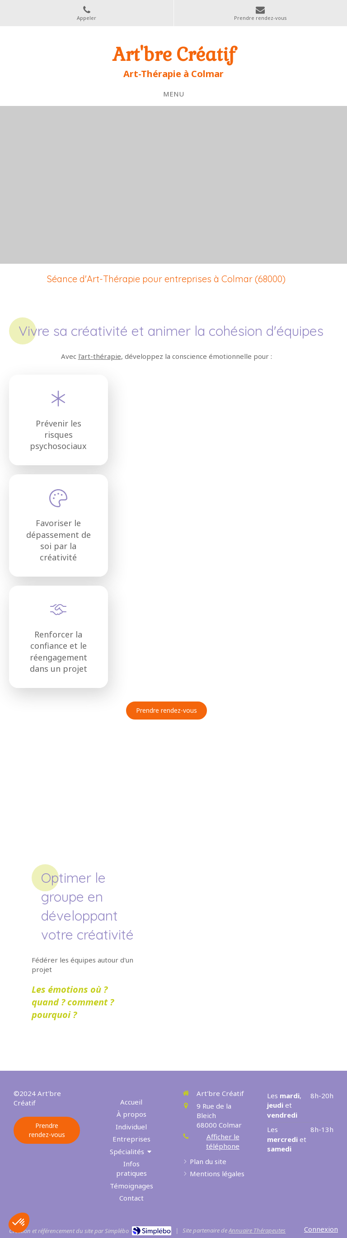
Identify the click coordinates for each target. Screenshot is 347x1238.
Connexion (321, 1228)
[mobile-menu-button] (173, 94)
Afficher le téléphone (222, 1141)
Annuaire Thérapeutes (257, 1230)
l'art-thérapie (99, 356)
